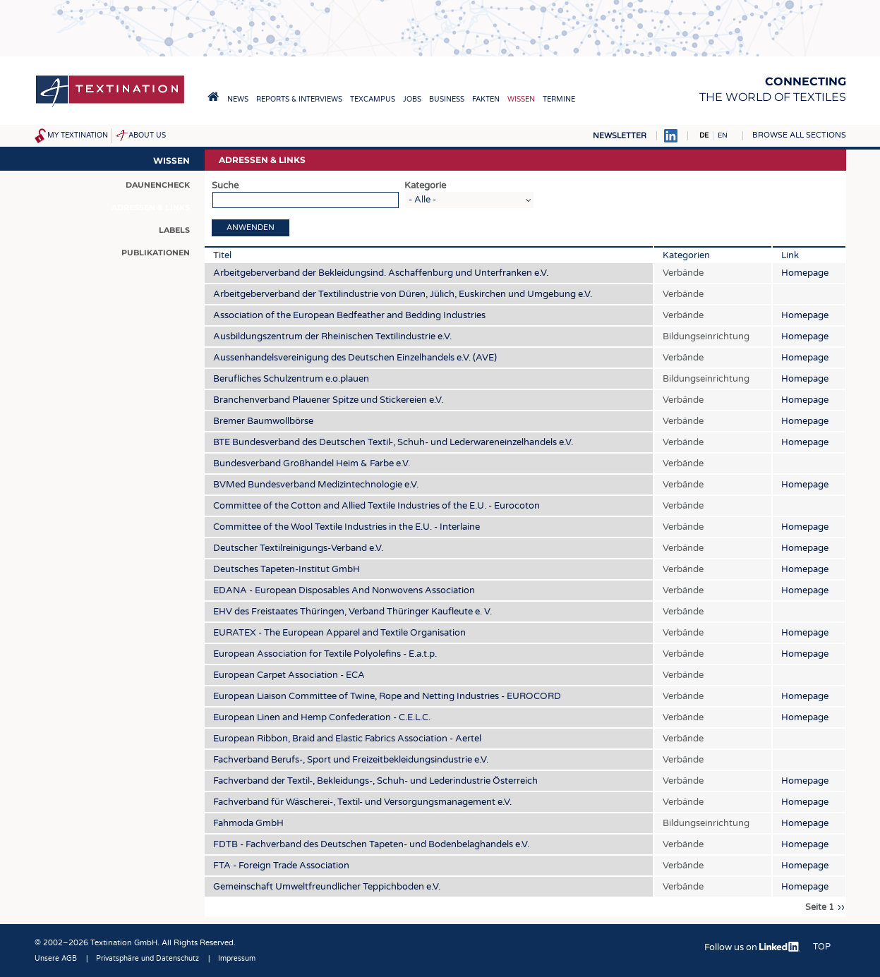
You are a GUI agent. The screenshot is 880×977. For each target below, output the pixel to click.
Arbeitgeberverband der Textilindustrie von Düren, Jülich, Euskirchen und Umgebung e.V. (402, 294)
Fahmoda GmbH (248, 823)
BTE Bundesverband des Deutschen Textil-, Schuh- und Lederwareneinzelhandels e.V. (393, 442)
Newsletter (619, 135)
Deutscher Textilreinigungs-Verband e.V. (298, 548)
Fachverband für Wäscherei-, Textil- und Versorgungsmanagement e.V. (362, 802)
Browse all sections (799, 135)
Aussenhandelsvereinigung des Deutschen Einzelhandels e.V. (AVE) (355, 357)
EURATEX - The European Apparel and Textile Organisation (339, 632)
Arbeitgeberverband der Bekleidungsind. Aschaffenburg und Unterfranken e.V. (380, 273)
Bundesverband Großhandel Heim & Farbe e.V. (311, 463)
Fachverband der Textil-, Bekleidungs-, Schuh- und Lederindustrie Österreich (375, 781)
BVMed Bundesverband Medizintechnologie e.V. (315, 484)
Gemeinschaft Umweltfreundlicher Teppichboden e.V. (326, 886)
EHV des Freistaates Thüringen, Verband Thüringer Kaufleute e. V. (352, 611)
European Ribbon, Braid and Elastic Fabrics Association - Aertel (347, 738)
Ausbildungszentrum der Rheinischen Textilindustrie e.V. (332, 336)
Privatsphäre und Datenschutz (147, 958)
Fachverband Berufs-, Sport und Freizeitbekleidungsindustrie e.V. (350, 759)
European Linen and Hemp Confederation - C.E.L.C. (321, 717)
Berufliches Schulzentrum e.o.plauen (291, 378)
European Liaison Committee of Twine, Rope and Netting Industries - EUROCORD (387, 696)
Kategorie (425, 185)
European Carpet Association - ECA (289, 675)
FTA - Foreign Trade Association (281, 865)
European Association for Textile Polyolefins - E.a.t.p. (325, 654)
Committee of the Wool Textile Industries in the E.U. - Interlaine (346, 527)
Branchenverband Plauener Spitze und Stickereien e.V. (328, 400)
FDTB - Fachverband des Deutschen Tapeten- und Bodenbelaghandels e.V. (371, 844)
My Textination (77, 135)
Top (822, 947)
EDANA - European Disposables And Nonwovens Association (344, 590)
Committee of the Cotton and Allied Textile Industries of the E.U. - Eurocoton (376, 505)
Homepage (804, 273)
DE (704, 135)
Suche (225, 185)
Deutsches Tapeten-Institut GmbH (286, 569)
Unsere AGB (56, 958)
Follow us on (752, 947)
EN (723, 135)
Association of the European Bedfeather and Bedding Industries (349, 315)
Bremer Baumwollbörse (263, 421)
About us (147, 135)
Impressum (236, 958)
